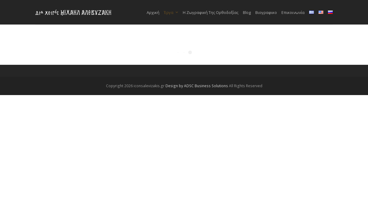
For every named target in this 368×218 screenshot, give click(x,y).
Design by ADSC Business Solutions (196, 85)
